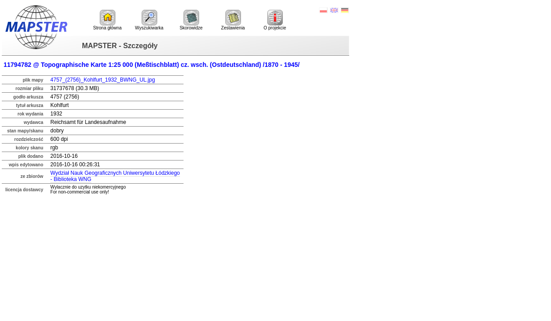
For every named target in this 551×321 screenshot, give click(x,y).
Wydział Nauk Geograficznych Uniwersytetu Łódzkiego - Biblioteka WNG (115, 176)
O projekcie (275, 20)
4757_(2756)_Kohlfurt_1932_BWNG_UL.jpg (102, 80)
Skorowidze (191, 20)
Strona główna (107, 20)
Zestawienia (233, 20)
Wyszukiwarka (149, 20)
